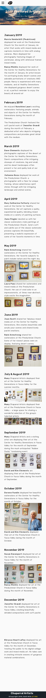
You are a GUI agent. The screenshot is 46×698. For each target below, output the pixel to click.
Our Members (30, 16)
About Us (19, 16)
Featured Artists (13, 19)
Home (10, 16)
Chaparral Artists (22, 693)
